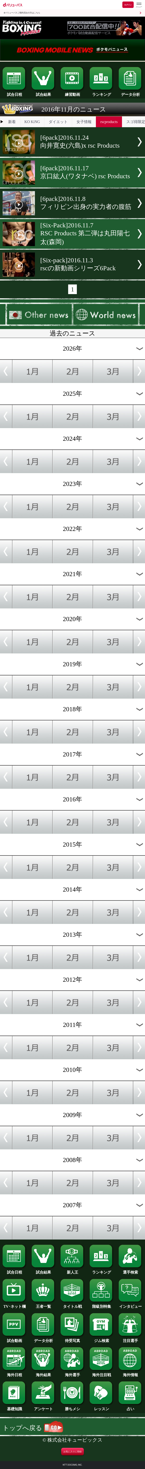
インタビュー (130, 1305)
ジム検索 (101, 1339)
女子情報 (84, 122)
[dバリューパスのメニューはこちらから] (139, 5)
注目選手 (130, 1339)
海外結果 (43, 1373)
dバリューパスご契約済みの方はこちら (22, 13)
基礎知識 (14, 1407)
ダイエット (58, 122)
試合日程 (14, 93)
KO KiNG (32, 122)
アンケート (43, 1407)
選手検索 (130, 1270)
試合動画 (14, 1339)
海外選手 (72, 1373)
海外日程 (14, 1373)
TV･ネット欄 (14, 1305)
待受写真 (72, 1339)
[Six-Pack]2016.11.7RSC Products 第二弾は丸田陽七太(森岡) (85, 233)
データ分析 (130, 93)
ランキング (101, 93)
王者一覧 (43, 1305)
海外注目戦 (101, 1373)
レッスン (101, 1407)
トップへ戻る (33, 1427)
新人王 (72, 1270)
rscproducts (109, 122)
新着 (12, 122)
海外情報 (130, 1373)
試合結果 (43, 93)
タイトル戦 (72, 1305)
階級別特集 (101, 1305)
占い (130, 1407)
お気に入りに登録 (72, 1451)
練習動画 (72, 93)
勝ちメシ (72, 1407)
